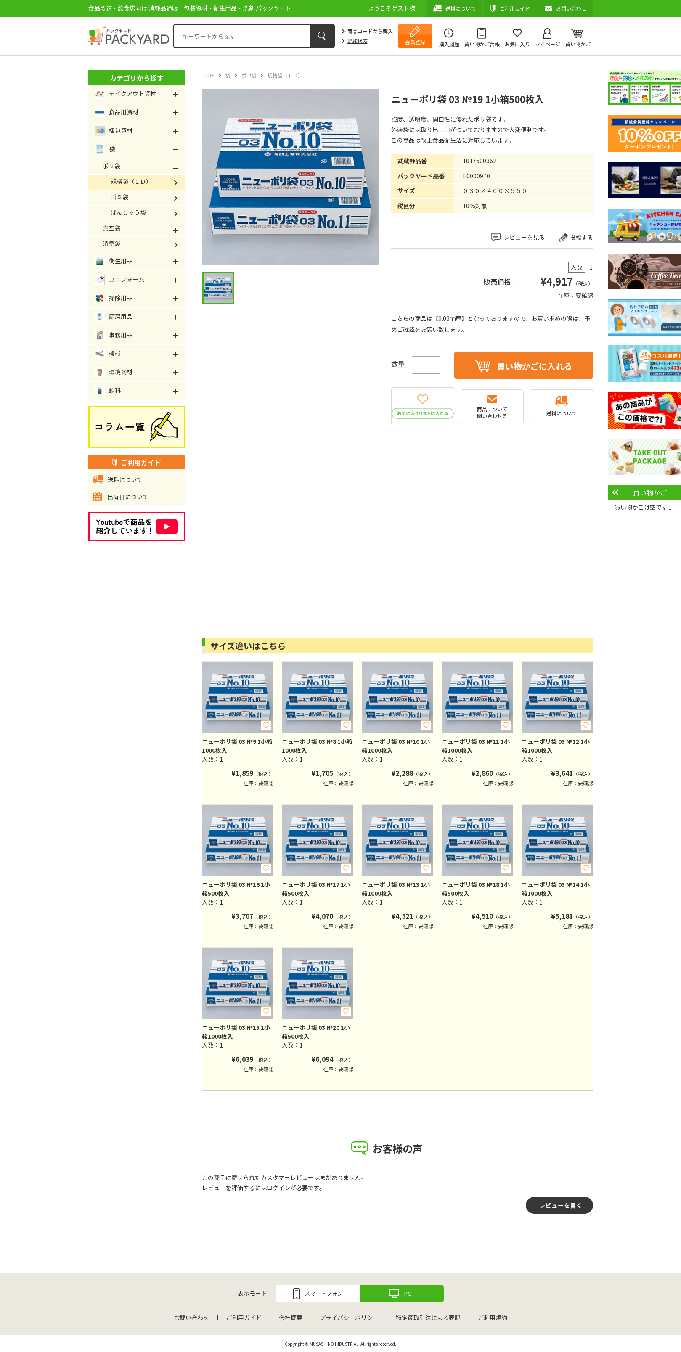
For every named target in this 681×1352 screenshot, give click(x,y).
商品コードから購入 (370, 30)
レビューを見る (524, 237)
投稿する (581, 237)
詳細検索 (357, 40)
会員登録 (415, 41)
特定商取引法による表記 (428, 1317)
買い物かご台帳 (482, 44)
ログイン (278, 1187)
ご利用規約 (492, 1317)
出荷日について (127, 496)
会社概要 (290, 1317)
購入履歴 (449, 44)
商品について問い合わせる (492, 412)
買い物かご (578, 44)
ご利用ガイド (244, 1317)
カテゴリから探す (137, 78)
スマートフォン (324, 1293)
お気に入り (517, 44)
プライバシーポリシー (349, 1317)
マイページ (547, 44)
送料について (561, 413)
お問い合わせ (191, 1317)
